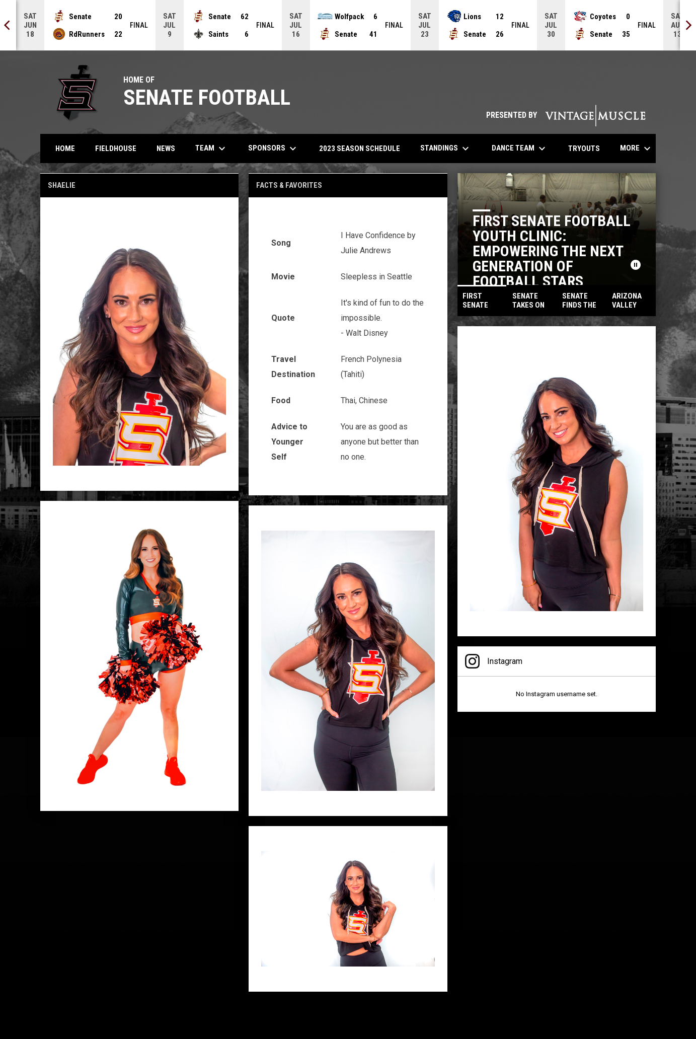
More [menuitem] (636, 148)
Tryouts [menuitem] (587, 148)
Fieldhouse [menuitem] (115, 148)
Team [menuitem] (211, 148)
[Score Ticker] (348, 25)
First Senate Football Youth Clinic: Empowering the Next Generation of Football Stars (552, 251)
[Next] (688, 25)
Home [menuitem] (65, 148)
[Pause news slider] (636, 265)
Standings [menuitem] (446, 148)
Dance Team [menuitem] (520, 148)
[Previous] (8, 25)
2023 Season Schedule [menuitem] (359, 148)
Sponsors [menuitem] (273, 148)
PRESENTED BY (566, 115)
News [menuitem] (166, 148)
